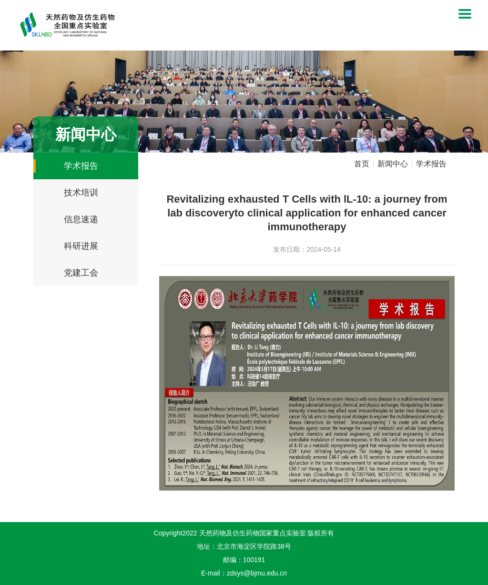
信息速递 (81, 219)
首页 (361, 164)
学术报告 (81, 166)
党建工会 (81, 272)
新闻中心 (392, 164)
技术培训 (81, 192)
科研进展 (81, 246)
